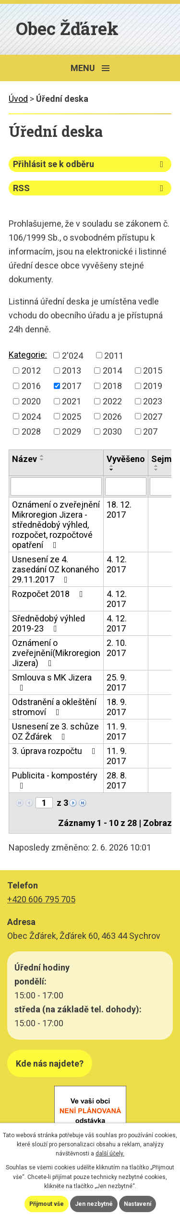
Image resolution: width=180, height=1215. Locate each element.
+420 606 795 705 (41, 899)
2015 (152, 370)
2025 (71, 416)
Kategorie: (28, 355)
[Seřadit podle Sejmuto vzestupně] (156, 466)
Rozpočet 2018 (49, 594)
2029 (71, 431)
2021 (71, 401)
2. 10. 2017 (117, 648)
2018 (112, 386)
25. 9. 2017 (117, 682)
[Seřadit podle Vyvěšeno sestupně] (112, 470)
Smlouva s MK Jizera (52, 682)
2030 (112, 431)
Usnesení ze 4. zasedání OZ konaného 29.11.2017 (55, 569)
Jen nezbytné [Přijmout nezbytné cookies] (94, 1204)
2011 (113, 355)
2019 (152, 386)
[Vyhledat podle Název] (56, 486)
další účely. (110, 1153)
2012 (31, 370)
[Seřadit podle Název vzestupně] (42, 456)
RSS (90, 188)
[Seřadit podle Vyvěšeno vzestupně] (112, 466)
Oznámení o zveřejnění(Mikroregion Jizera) (56, 653)
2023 (152, 401)
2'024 (72, 355)
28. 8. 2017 (117, 780)
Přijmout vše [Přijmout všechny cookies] (46, 1204)
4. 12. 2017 (117, 564)
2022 (112, 401)
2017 (71, 386)
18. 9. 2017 (117, 707)
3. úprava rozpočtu (55, 751)
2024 (31, 416)
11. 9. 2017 (117, 731)
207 (150, 431)
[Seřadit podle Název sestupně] (42, 460)
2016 (31, 386)
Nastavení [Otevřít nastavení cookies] (137, 1204)
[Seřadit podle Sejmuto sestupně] (156, 470)
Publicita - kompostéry (54, 780)
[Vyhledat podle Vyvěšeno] (125, 486)
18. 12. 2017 (119, 509)
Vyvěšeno (126, 459)
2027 (152, 416)
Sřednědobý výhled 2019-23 (48, 623)
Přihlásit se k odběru (90, 164)
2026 (112, 416)
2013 (71, 370)
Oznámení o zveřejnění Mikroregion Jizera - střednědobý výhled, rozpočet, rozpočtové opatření (56, 524)
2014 (112, 370)
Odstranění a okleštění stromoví (54, 707)
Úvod (18, 99)
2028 (31, 431)
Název (24, 459)
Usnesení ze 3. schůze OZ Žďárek (55, 731)
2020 (31, 401)
